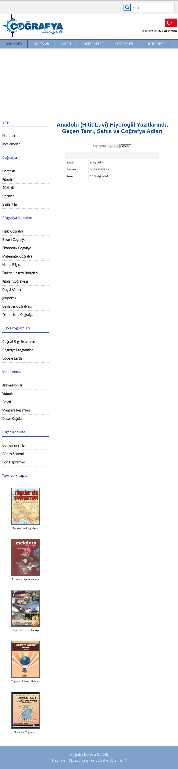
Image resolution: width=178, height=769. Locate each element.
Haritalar (41, 44)
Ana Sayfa (14, 44)
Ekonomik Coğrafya (16, 248)
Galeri (66, 44)
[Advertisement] (89, 83)
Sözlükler (124, 44)
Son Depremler (13, 462)
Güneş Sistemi (13, 454)
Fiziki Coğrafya (12, 231)
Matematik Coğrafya (17, 256)
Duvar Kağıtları (12, 418)
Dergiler (8, 196)
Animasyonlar (12, 385)
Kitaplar (8, 179)
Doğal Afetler (11, 289)
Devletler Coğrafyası (17, 306)
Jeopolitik (9, 298)
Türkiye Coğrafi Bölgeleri (20, 273)
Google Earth (12, 358)
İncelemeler (93, 44)
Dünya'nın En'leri (14, 445)
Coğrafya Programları (17, 350)
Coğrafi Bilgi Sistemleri (18, 341)
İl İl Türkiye (154, 44)
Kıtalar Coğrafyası (15, 281)
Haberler (8, 136)
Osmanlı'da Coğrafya (17, 315)
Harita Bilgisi (11, 264)
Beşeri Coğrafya (13, 239)
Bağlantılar (10, 204)
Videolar (8, 393)
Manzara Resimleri (16, 410)
